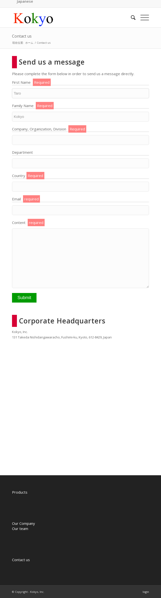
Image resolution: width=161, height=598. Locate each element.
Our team (20, 528)
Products (19, 492)
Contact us (22, 36)
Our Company (23, 523)
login (146, 592)
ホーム (29, 42)
